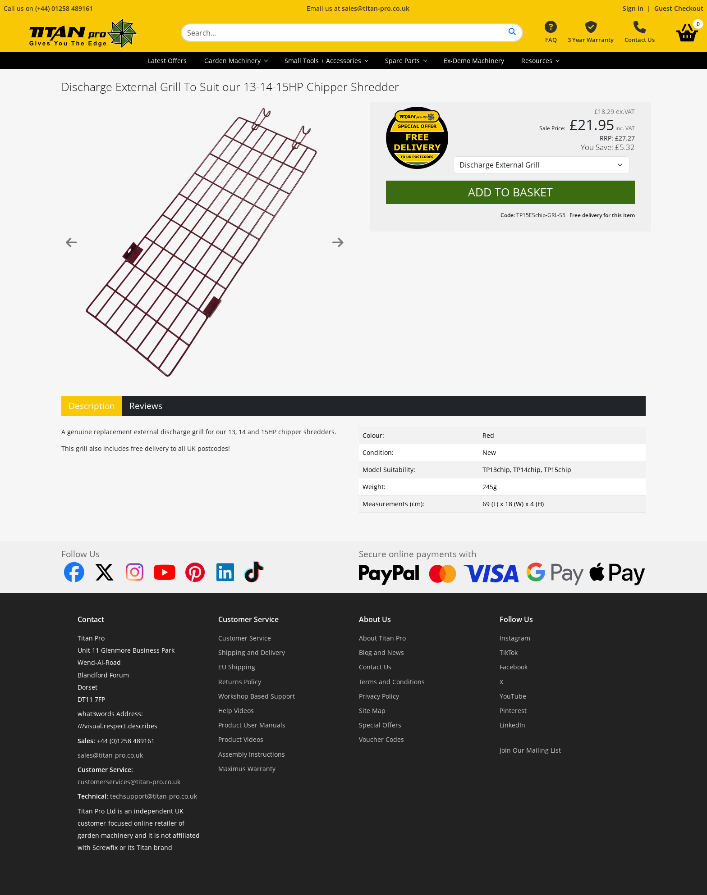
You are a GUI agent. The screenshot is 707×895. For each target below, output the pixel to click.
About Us (375, 619)
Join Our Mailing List (530, 750)
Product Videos (240, 739)
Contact (91, 619)
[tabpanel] (353, 468)
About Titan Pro (382, 638)
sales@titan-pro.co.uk (375, 8)
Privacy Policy (379, 696)
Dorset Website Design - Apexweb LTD (385, 869)
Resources (537, 60)
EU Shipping (236, 667)
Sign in (633, 8)
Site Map (372, 710)
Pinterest (513, 710)
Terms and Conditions (392, 681)
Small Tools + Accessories (324, 60)
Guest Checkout (678, 8)
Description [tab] (92, 406)
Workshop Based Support (256, 696)
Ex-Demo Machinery (474, 60)
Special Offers (380, 725)
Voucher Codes (381, 739)
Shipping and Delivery (251, 652)
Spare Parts (403, 60)
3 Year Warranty (591, 32)
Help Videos (236, 710)
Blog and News (381, 652)
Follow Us (516, 619)
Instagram (515, 638)
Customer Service (248, 619)
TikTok (509, 652)
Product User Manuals (251, 725)
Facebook (514, 667)
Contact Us (639, 32)
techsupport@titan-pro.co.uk (153, 796)
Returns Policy (239, 681)
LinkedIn (512, 725)
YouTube (513, 696)
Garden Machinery (233, 60)
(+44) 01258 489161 (64, 8)
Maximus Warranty (246, 768)
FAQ (551, 32)
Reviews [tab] (145, 406)
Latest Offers (167, 60)
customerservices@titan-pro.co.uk (129, 781)
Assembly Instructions (251, 754)
